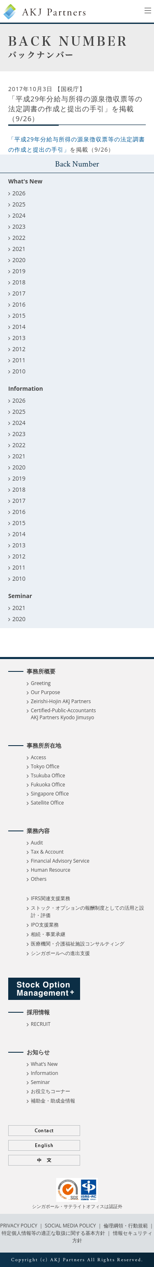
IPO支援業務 (45, 924)
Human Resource (50, 869)
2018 (18, 282)
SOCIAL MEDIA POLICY (70, 1225)
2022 (18, 238)
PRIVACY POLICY (19, 1225)
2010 (18, 371)
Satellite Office (47, 802)
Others (38, 878)
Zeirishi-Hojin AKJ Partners (61, 701)
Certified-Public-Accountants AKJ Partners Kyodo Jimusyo (63, 714)
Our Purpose (45, 692)
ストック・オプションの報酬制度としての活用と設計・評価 (87, 911)
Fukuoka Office (48, 784)
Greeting (41, 683)
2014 (18, 327)
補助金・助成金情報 (53, 1100)
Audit (37, 842)
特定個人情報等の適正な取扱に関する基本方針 (53, 1232)
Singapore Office (50, 793)
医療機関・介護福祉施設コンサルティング (77, 943)
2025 (18, 204)
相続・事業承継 (48, 934)
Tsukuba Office (48, 775)
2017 (18, 293)
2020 (18, 260)
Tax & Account (47, 851)
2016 (18, 304)
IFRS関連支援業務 (50, 898)
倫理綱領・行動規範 (125, 1225)
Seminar (40, 1082)
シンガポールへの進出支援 (60, 953)
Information (44, 1073)
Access (38, 757)
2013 (18, 338)
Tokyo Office (45, 766)
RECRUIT (41, 1024)
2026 (18, 193)
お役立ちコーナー (50, 1091)
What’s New (44, 1064)
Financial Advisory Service (60, 860)
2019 (18, 271)
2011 (18, 360)
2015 (18, 315)
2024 (18, 215)
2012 (18, 349)
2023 (18, 226)
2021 (18, 249)
